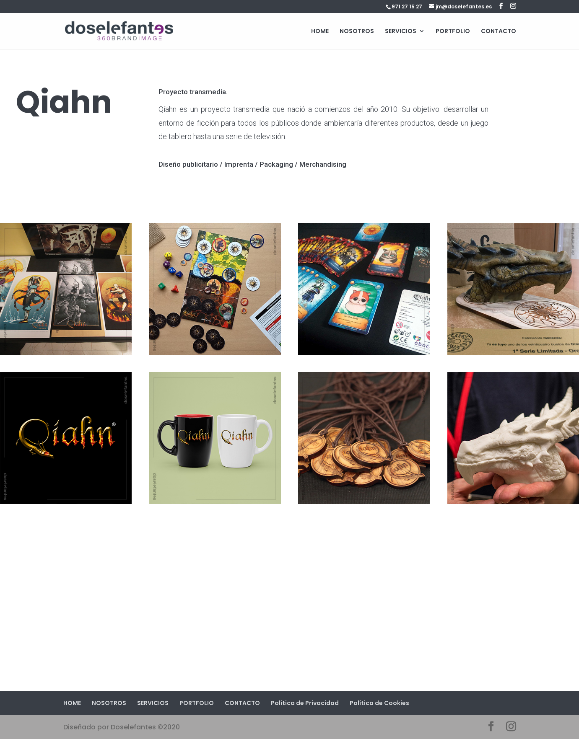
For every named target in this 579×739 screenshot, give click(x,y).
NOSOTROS (357, 31)
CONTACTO (498, 31)
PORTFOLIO (453, 31)
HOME (320, 31)
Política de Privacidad (305, 703)
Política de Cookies (379, 703)
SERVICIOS (400, 31)
